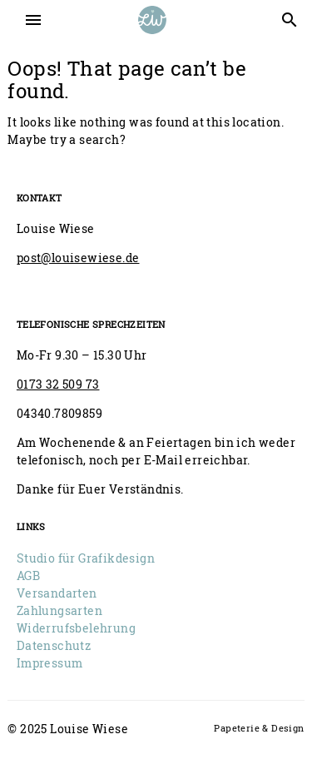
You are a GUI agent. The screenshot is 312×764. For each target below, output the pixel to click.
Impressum (50, 663)
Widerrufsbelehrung (76, 628)
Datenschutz (54, 645)
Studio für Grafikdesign (86, 558)
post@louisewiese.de (78, 257)
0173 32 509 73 (58, 384)
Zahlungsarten (59, 610)
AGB (28, 575)
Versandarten (57, 593)
